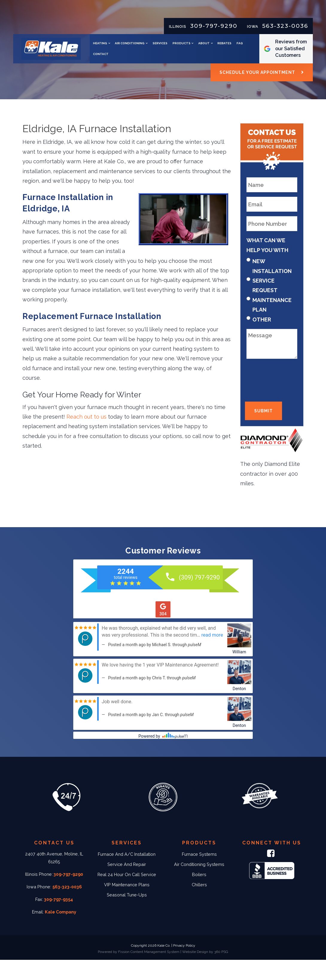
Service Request (265, 292)
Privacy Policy (184, 953)
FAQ (149, 57)
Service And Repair (126, 871)
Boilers (199, 881)
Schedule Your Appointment (257, 79)
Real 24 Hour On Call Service (127, 881)
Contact (165, 57)
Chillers (199, 891)
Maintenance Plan (272, 311)
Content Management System (154, 959)
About (238, 46)
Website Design (195, 959)
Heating (134, 46)
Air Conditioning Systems (199, 871)
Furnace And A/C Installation (127, 861)
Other (261, 326)
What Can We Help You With (267, 252)
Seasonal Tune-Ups (127, 901)
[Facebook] (272, 861)
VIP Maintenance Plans (127, 891)
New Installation (272, 273)
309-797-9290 (213, 25)
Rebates (134, 57)
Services (194, 46)
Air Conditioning (164, 46)
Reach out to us (86, 423)
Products (216, 46)
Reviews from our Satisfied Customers (294, 52)
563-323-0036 (285, 25)
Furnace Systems (199, 861)
